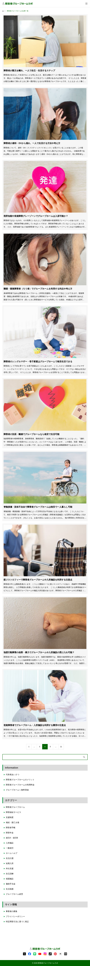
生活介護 (9, 858)
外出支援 (9, 868)
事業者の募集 (11, 911)
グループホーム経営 (14, 894)
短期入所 (9, 863)
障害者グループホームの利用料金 (20, 785)
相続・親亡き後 (12, 822)
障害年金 (9, 833)
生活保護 (9, 889)
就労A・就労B (12, 838)
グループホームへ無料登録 (17, 790)
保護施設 (9, 879)
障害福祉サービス (13, 812)
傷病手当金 (10, 884)
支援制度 (9, 817)
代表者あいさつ (12, 775)
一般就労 (9, 848)
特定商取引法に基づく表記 (17, 922)
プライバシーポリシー (15, 916)
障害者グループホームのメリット (20, 780)
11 (61, 747)
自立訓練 (9, 874)
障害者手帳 (10, 828)
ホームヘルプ (11, 853)
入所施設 (9, 843)
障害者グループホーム (15, 807)
